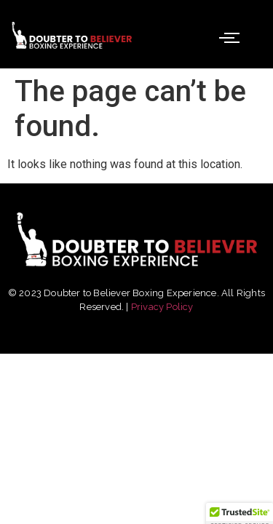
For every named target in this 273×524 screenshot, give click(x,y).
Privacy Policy (162, 306)
